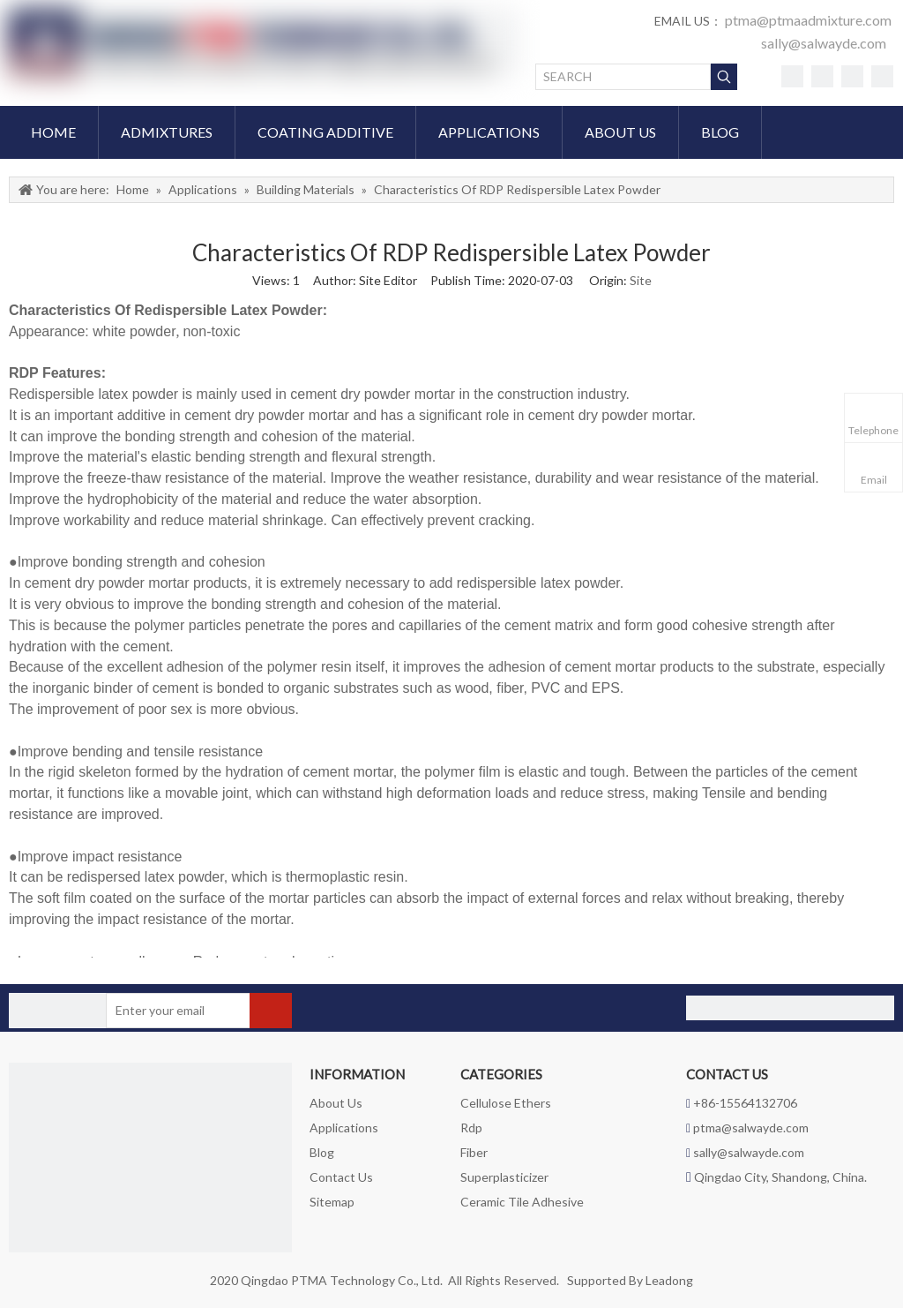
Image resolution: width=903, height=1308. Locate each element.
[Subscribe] (271, 1010)
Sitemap (332, 1201)
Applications (344, 1127)
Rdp (471, 1127)
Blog (322, 1152)
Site (641, 280)
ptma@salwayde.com (751, 1127)
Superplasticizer (504, 1176)
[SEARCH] (623, 77)
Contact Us (341, 1176)
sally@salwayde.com (823, 42)
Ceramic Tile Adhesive (522, 1201)
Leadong (669, 1280)
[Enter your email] (175, 1010)
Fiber (474, 1152)
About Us (336, 1102)
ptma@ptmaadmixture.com (808, 19)
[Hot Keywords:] (724, 77)
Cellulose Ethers (505, 1102)
